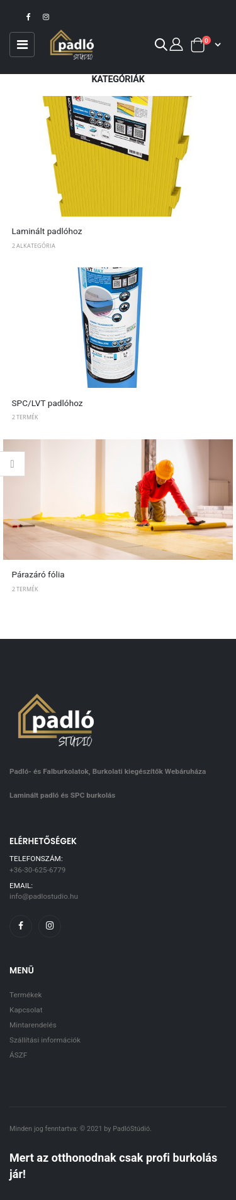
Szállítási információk (45, 1040)
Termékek (25, 994)
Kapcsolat (26, 1009)
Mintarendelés (33, 1025)
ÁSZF (18, 1055)
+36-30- (37, 869)
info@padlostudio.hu (43, 896)
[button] (160, 46)
